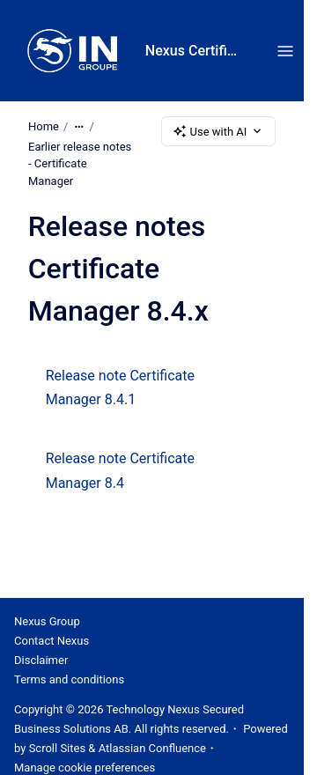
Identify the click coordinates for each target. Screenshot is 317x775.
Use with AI (219, 131)
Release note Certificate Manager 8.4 (120, 470)
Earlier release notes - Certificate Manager (79, 164)
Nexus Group (47, 621)
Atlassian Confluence (152, 748)
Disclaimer (41, 660)
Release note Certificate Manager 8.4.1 (120, 387)
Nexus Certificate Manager (193, 50)
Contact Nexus (51, 640)
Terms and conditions (69, 679)
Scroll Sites (57, 748)
